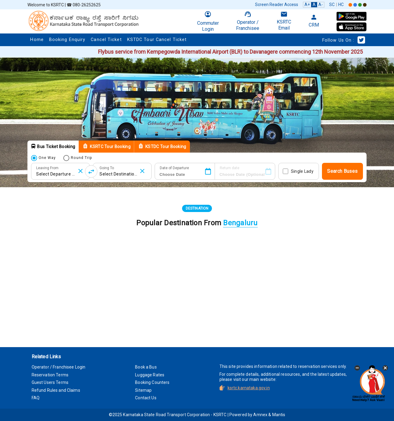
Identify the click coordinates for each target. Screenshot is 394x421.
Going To (106, 168)
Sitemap (143, 390)
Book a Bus (145, 367)
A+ (307, 4)
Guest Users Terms (50, 382)
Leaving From (47, 168)
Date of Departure (174, 168)
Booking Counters (152, 382)
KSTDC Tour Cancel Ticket (157, 39)
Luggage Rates (149, 374)
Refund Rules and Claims (56, 390)
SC (332, 4)
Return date (229, 168)
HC (341, 4)
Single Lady (302, 171)
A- (320, 4)
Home (36, 39)
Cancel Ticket (106, 39)
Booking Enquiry (67, 39)
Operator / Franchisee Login (59, 367)
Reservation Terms (50, 374)
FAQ (35, 397)
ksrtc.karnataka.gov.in (249, 387)
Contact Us (145, 397)
